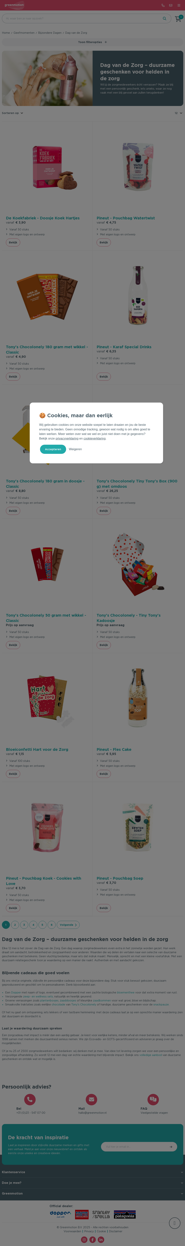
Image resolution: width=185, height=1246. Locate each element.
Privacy (89, 1231)
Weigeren (75, 449)
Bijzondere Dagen (50, 32)
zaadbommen (102, 999)
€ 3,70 (16, 887)
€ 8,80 (16, 490)
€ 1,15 (15, 753)
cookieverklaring (95, 438)
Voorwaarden (72, 1231)
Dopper (16, 991)
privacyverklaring (67, 438)
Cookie (101, 1231)
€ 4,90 (16, 356)
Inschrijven (161, 1146)
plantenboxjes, (49, 999)
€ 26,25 (107, 490)
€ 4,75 (106, 222)
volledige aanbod (150, 1054)
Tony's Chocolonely (83, 1003)
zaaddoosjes (68, 999)
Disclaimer (115, 1231)
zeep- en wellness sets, (38, 995)
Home (6, 32)
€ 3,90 (16, 222)
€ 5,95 (106, 753)
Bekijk (13, 241)
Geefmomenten (24, 32)
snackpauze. (161, 1003)
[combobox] (80, 18)
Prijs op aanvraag (20, 624)
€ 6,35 (106, 351)
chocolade (58, 1003)
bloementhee (126, 991)
